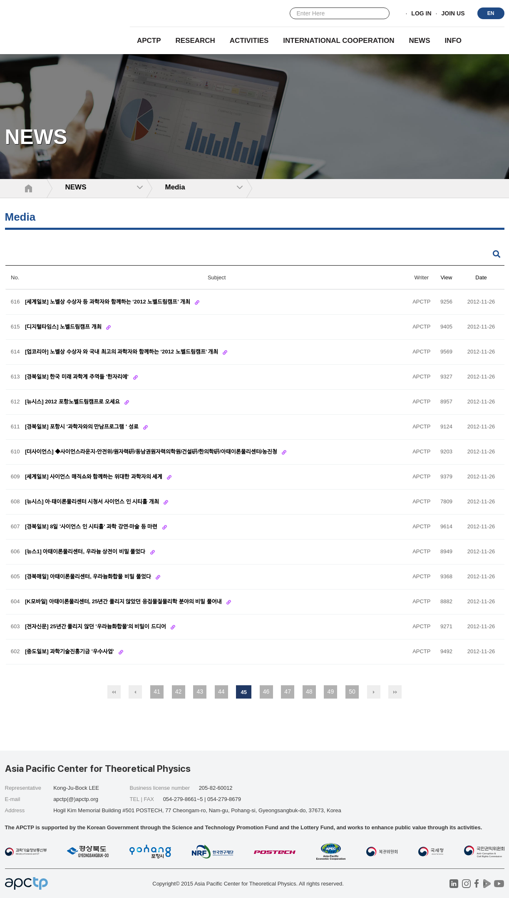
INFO (453, 41)
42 (178, 691)
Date (481, 277)
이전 (135, 692)
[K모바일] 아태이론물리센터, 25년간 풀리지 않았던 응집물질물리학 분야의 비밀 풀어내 (124, 602)
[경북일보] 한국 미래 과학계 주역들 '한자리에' (77, 377)
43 (199, 691)
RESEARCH (195, 41)
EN (490, 13)
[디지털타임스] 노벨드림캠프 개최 (64, 327)
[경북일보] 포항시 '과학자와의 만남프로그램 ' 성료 (82, 427)
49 (331, 691)
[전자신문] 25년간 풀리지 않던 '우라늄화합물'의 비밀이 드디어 (96, 627)
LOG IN (421, 13)
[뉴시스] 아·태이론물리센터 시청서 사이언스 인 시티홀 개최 (93, 502)
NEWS (419, 41)
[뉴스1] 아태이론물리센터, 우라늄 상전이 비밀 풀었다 (86, 552)
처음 (114, 692)
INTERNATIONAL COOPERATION (338, 41)
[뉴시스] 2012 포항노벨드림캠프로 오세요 (73, 402)
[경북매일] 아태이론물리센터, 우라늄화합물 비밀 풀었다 (88, 577)
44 (221, 691)
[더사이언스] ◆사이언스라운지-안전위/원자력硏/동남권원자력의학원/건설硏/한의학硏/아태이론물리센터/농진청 (152, 452)
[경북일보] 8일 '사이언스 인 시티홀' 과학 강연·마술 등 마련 (92, 527)
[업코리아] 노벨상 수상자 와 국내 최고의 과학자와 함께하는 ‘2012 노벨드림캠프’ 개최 (122, 352)
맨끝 (395, 692)
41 (157, 691)
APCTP (149, 41)
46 (266, 691)
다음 (373, 692)
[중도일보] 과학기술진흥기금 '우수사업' (70, 652)
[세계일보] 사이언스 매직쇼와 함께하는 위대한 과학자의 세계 (94, 477)
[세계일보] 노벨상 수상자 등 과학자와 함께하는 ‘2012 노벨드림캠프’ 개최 (108, 302)
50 (352, 691)
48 (309, 691)
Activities (249, 41)
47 (287, 691)
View (446, 277)
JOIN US (452, 13)
